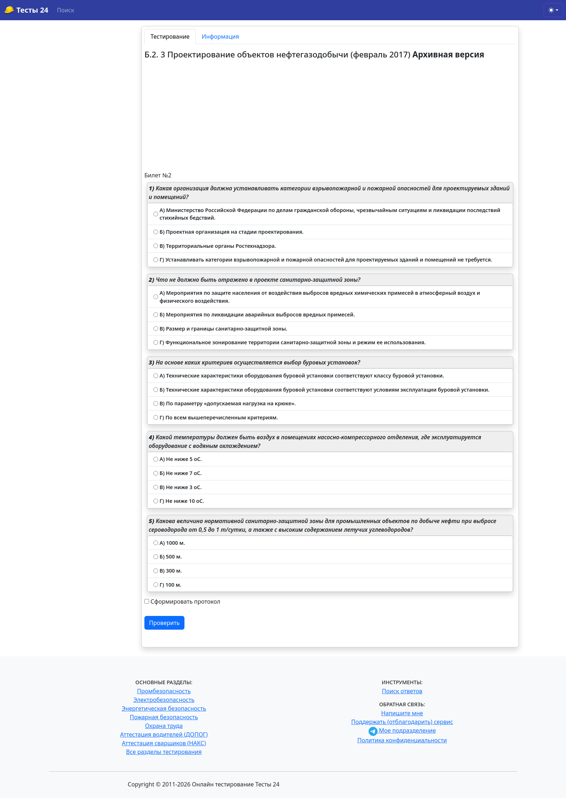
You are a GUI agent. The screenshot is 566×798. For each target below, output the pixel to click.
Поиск (65, 10)
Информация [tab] (220, 36)
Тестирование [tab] (170, 36)
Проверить (164, 623)
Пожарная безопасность (164, 717)
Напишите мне (402, 713)
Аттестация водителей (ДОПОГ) (164, 734)
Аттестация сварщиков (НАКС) (164, 743)
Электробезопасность (163, 700)
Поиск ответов (402, 691)
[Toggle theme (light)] (553, 10)
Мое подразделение (402, 730)
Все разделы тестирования (163, 752)
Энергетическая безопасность (164, 708)
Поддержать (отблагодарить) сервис (402, 722)
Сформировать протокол (185, 601)
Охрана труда (164, 726)
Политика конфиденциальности (402, 740)
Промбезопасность (164, 691)
